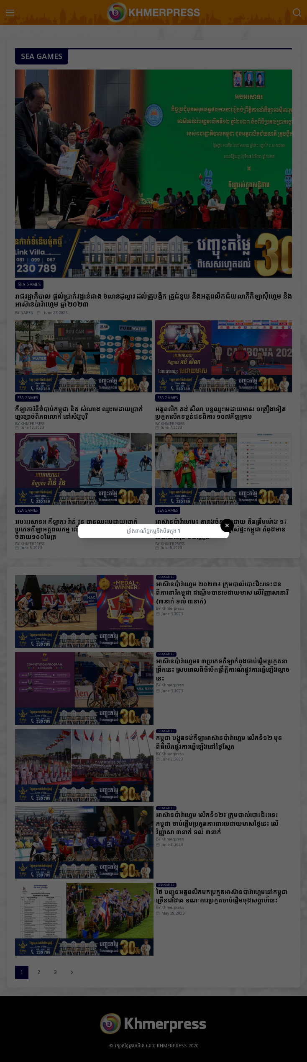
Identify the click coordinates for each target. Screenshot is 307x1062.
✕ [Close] (227, 525)
